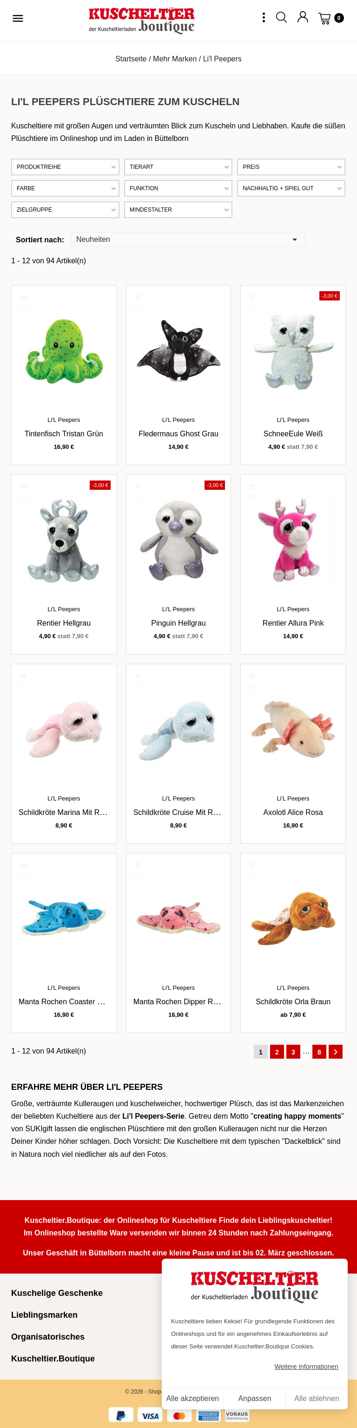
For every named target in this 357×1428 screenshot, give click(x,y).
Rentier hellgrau (64, 623)
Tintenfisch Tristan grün (64, 434)
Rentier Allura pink (293, 623)
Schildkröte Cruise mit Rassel (182, 812)
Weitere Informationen (306, 1366)
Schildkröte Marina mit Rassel (68, 812)
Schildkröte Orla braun (293, 1002)
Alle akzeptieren (192, 1398)
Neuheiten (188, 239)
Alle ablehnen (316, 1398)
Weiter (335, 1052)
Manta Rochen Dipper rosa (179, 1002)
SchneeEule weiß (293, 434)
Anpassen (254, 1398)
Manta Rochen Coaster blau (65, 1002)
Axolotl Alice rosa (293, 812)
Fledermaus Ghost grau (178, 434)
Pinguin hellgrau (178, 623)
